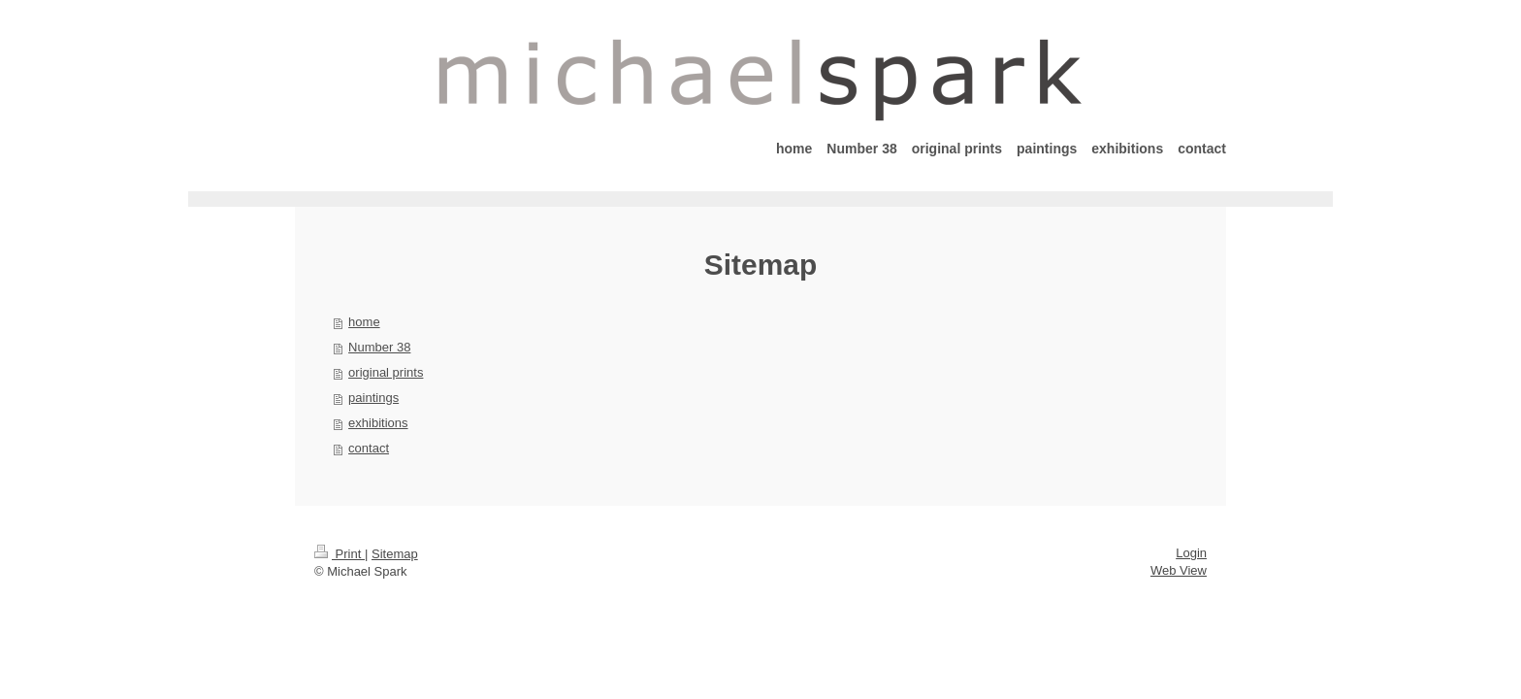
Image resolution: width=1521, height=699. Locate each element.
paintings (373, 397)
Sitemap (395, 554)
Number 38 (379, 347)
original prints (385, 372)
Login (1191, 553)
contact (368, 448)
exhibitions (377, 423)
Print (339, 554)
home (364, 322)
